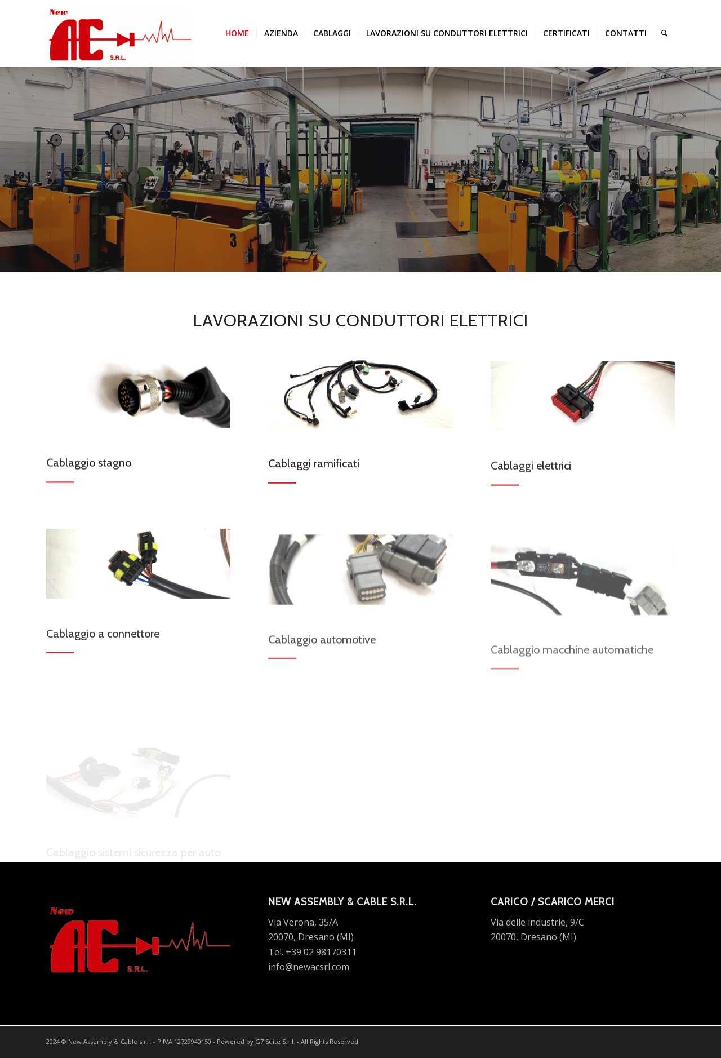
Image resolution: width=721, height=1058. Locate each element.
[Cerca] (664, 33)
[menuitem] (237, 33)
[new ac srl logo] (118, 33)
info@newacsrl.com (308, 966)
